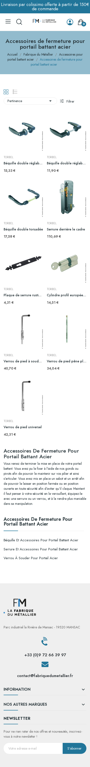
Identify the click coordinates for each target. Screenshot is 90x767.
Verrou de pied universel (23, 427)
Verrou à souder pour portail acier (31, 558)
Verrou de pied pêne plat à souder (66, 361)
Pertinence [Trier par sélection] (30, 101)
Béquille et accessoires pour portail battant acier (41, 540)
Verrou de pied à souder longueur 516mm (23, 361)
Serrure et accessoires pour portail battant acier (41, 549)
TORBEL (8, 157)
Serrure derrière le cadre (66, 229)
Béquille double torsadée (23, 229)
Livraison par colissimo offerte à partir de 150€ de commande (45, 6)
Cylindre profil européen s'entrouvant (66, 295)
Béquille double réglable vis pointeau (66, 163)
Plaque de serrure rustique (23, 295)
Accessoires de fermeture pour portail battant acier (38, 522)
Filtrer (70, 101)
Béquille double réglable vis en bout (23, 163)
